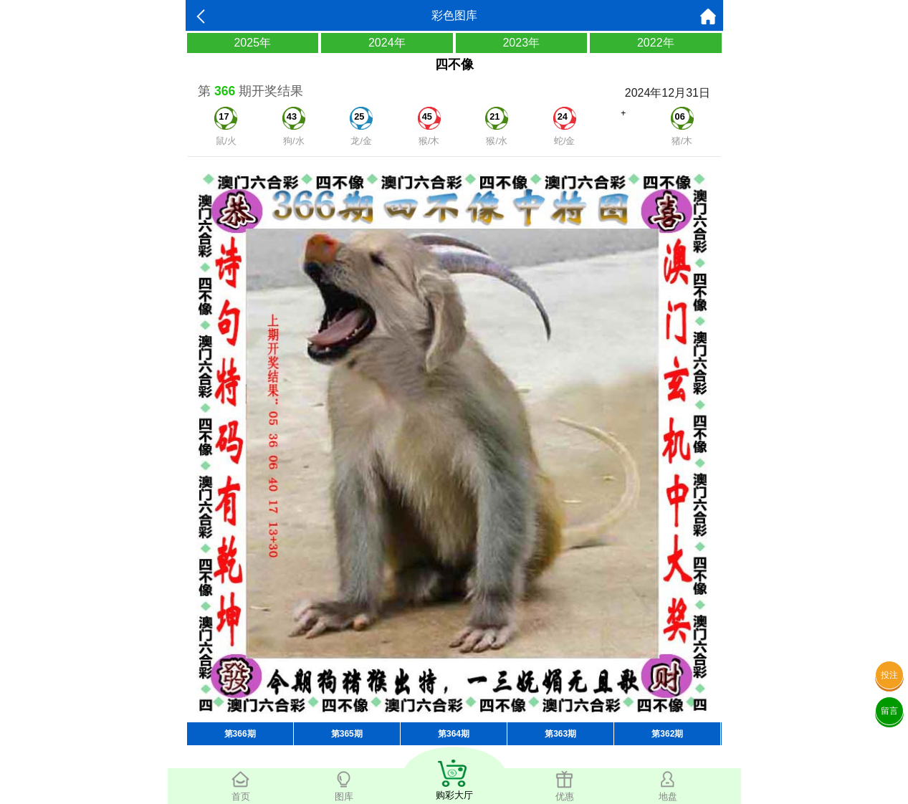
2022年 (655, 43)
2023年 (521, 43)
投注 (889, 675)
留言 (889, 711)
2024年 (387, 43)
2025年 (252, 43)
